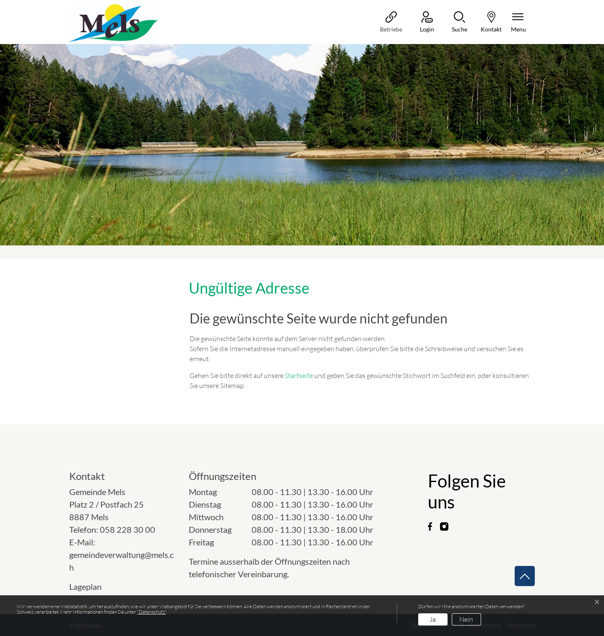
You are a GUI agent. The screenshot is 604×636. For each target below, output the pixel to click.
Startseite (299, 375)
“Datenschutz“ (151, 612)
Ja (433, 619)
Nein (466, 619)
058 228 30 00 (127, 529)
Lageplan (93, 586)
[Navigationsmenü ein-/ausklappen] (518, 22)
